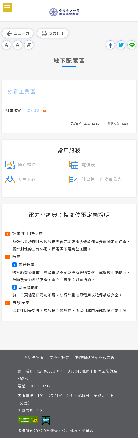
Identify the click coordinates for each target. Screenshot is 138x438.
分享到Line (131, 44)
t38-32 (33, 110)
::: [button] (3, 78)
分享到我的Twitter (121, 44)
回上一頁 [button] (17, 33)
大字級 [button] (28, 44)
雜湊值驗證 (44, 110)
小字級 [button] (6, 44)
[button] (7, 7)
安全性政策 (59, 357)
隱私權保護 (33, 357)
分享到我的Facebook (110, 44)
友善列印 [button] (52, 33)
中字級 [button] (17, 44)
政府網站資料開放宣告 (95, 357)
